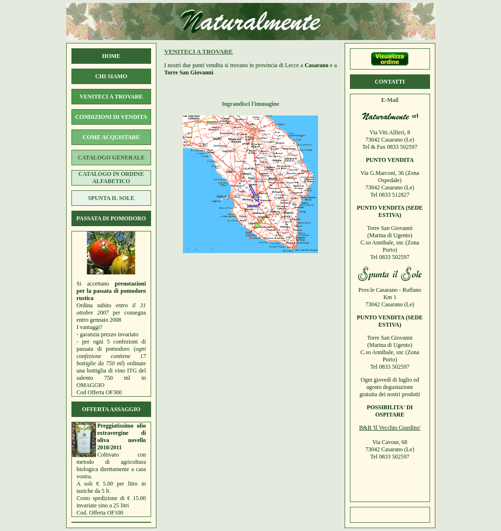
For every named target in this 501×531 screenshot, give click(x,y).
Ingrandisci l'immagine (250, 103)
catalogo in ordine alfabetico (111, 178)
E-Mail (390, 100)
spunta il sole (111, 198)
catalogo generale (111, 157)
